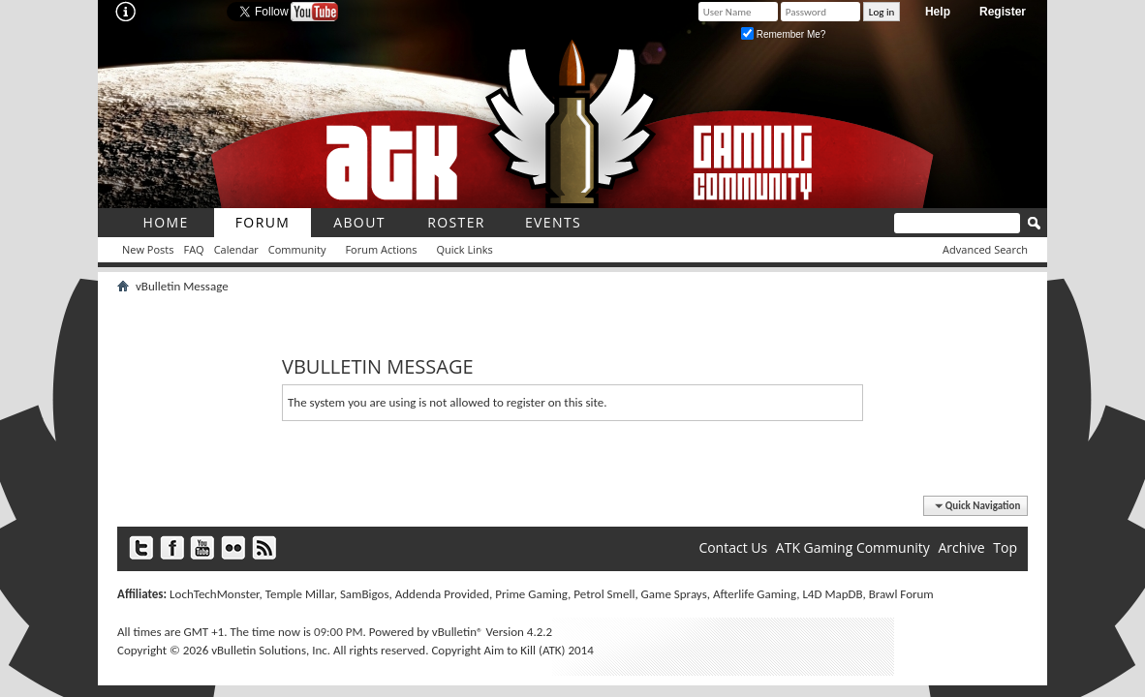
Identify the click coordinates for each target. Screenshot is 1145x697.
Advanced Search (985, 249)
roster (456, 222)
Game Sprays (674, 594)
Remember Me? (783, 34)
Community (297, 249)
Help (937, 11)
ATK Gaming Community (853, 547)
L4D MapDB (832, 594)
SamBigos (364, 594)
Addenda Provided (442, 594)
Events (553, 222)
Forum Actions (381, 249)
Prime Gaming (531, 594)
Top (1005, 547)
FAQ (193, 249)
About (359, 222)
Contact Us (732, 547)
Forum (263, 222)
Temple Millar (299, 594)
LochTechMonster (214, 594)
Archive (961, 547)
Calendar (236, 249)
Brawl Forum (901, 594)
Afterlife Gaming (754, 594)
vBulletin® (457, 631)
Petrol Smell (603, 594)
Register (1002, 11)
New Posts (147, 249)
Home (165, 222)
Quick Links (465, 249)
